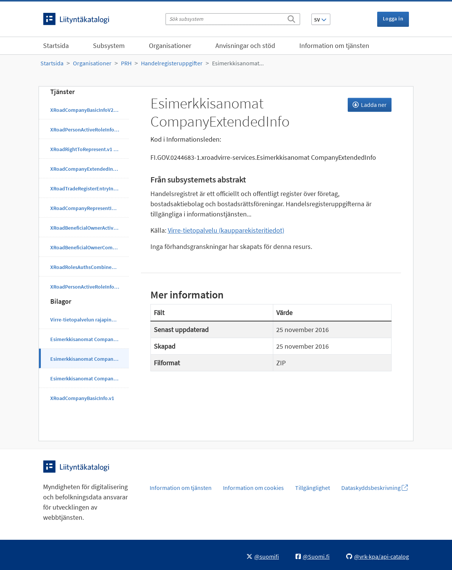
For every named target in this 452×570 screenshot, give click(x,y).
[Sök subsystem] (233, 19)
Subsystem (109, 45)
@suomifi (262, 556)
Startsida (56, 45)
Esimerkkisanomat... (238, 63)
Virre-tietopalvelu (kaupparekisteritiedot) (226, 230)
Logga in (393, 18)
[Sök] (291, 18)
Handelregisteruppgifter (172, 63)
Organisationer (170, 45)
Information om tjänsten (334, 45)
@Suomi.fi (313, 556)
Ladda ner (370, 104)
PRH (126, 63)
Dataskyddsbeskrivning (374, 487)
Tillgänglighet (312, 487)
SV (320, 19)
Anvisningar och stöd (245, 45)
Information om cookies (253, 487)
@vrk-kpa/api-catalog (377, 556)
